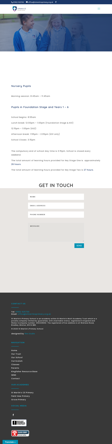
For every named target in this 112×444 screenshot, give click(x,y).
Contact (15, 378)
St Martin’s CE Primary (22, 392)
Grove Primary (18, 399)
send (79, 245)
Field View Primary (20, 396)
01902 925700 (22, 312)
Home (14, 350)
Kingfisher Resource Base (24, 371)
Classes (15, 364)
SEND (13, 375)
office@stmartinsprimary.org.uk (34, 314)
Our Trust (16, 354)
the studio (30, 333)
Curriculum (17, 361)
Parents (15, 368)
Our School (17, 357)
